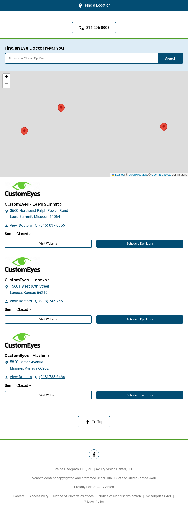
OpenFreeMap (138, 174)
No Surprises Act (158, 496)
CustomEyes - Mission (26, 355)
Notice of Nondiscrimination (120, 496)
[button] (163, 126)
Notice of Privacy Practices (73, 496)
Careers (19, 496)
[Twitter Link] (94, 454)
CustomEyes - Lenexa (26, 280)
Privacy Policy (94, 502)
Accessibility (38, 496)
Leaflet (118, 174)
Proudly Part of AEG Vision (94, 487)
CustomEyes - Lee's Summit (32, 204)
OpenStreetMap (161, 174)
